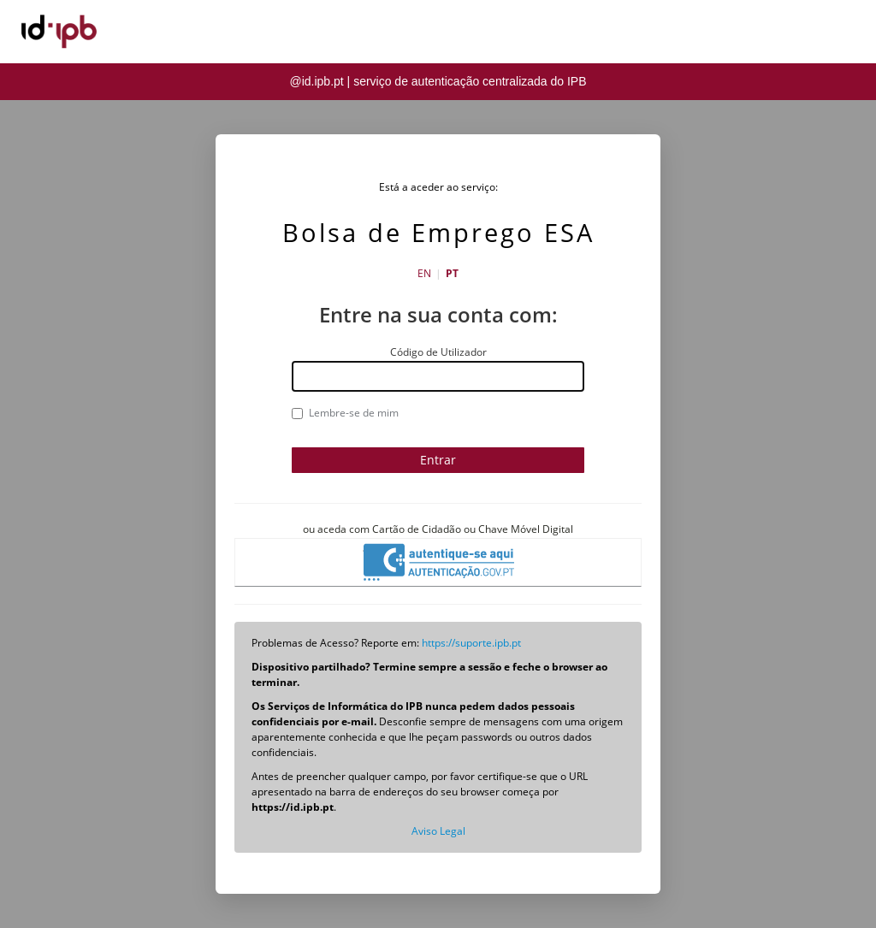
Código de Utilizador (438, 352)
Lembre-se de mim (345, 412)
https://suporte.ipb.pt (471, 642)
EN (424, 273)
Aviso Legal (438, 831)
